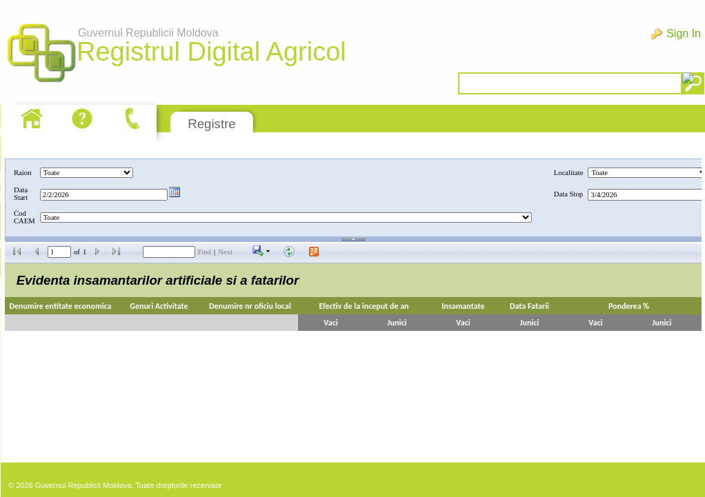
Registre (211, 123)
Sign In (683, 33)
